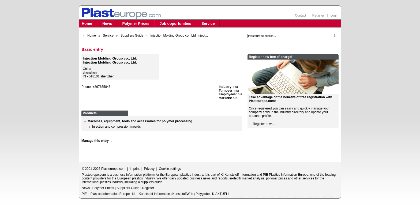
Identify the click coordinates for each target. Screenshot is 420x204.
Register (318, 15)
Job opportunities (175, 23)
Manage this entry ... (96, 141)
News (107, 23)
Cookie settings (170, 169)
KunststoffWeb (182, 194)
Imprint (135, 169)
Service (208, 23)
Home (87, 23)
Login (334, 15)
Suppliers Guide (132, 35)
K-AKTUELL (221, 194)
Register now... (263, 124)
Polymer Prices (135, 23)
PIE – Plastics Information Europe (106, 194)
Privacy (149, 169)
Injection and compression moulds (116, 126)
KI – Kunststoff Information (151, 194)
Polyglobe (203, 194)
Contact (300, 15)
